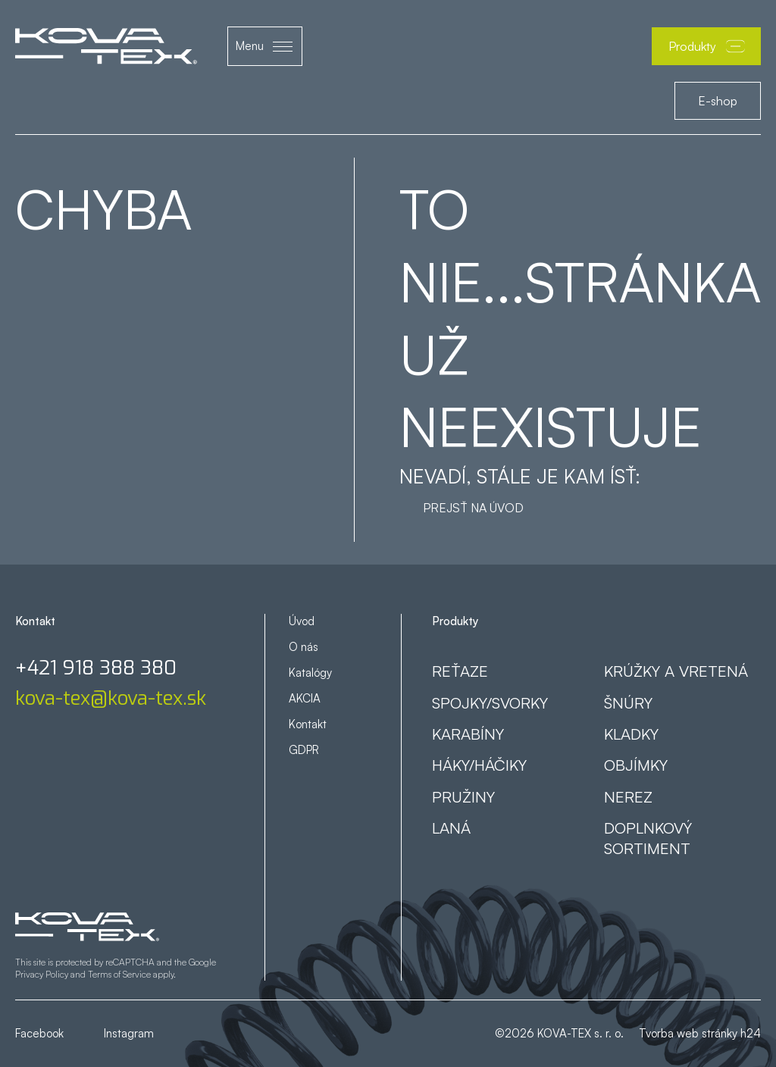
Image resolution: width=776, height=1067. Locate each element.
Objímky (636, 764)
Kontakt (308, 724)
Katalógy (310, 672)
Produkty (706, 46)
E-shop (717, 100)
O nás (303, 647)
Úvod (301, 621)
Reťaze (460, 671)
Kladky (631, 733)
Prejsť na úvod (473, 507)
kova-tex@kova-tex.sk (110, 699)
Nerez (628, 796)
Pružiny (463, 796)
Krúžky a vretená (676, 671)
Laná (451, 827)
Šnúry (628, 702)
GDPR (304, 750)
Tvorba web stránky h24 (700, 1033)
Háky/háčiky (479, 764)
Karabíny (468, 733)
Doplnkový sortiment (648, 838)
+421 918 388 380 (96, 668)
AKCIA (305, 698)
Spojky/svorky (490, 702)
